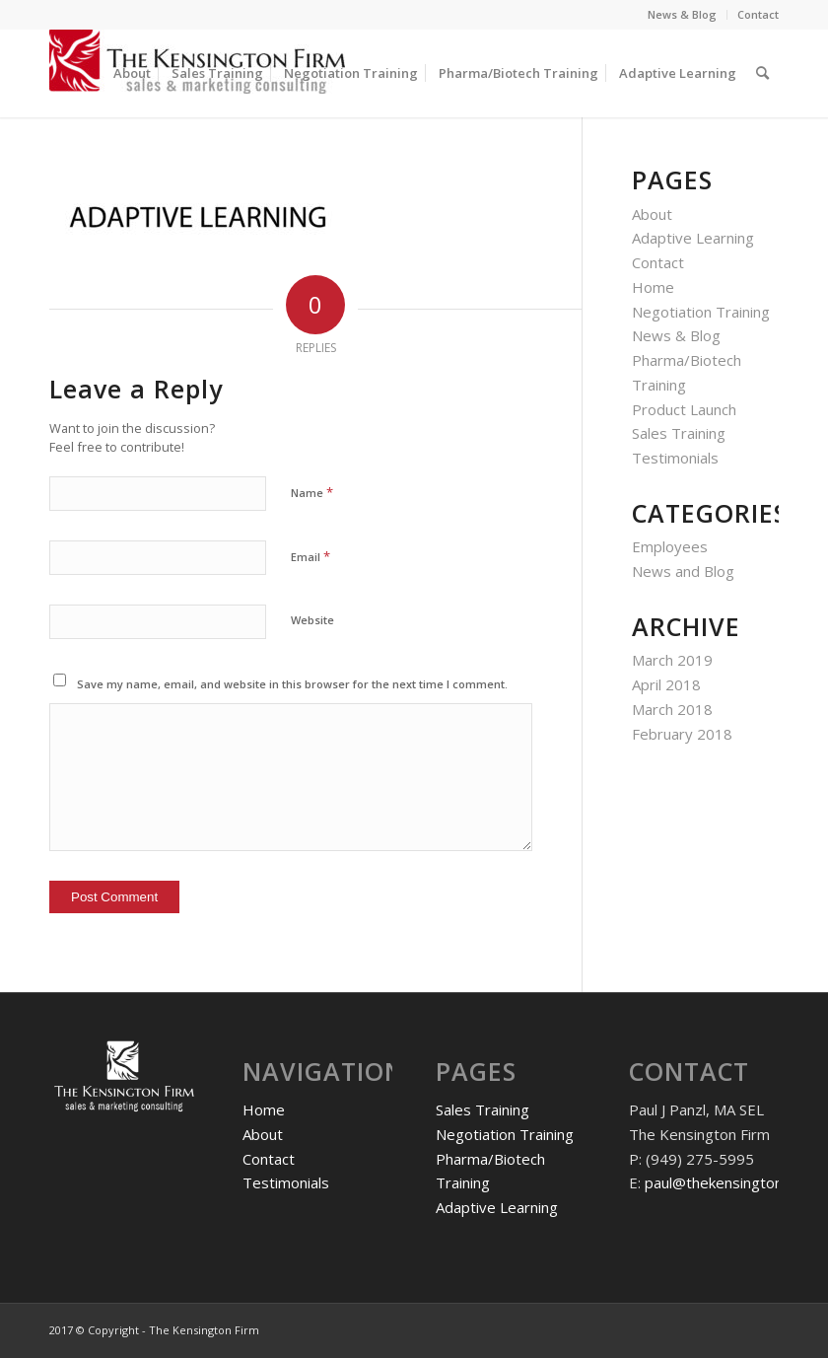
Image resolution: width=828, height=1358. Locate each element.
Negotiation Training (701, 312)
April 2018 (666, 684)
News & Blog (682, 14)
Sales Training (678, 433)
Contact (758, 14)
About (652, 214)
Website (312, 619)
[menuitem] (682, 15)
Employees (670, 546)
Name (312, 492)
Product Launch (684, 409)
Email (310, 556)
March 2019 (672, 660)
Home (653, 287)
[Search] (762, 73)
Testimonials (675, 457)
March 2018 (672, 709)
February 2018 (682, 734)
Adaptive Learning (693, 238)
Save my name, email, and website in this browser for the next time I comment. (292, 684)
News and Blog (683, 571)
